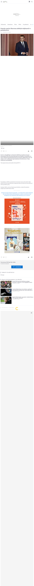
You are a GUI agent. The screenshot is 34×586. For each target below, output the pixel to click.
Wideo (20, 24)
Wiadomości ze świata (7, 32)
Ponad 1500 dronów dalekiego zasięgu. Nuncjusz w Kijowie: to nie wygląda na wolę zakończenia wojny (22, 282)
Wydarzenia (3, 24)
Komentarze (10, 24)
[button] (29, 2)
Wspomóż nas (17, 266)
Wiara (15, 24)
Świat (1, 32)
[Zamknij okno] (31, 313)
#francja (2, 275)
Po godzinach (25, 24)
